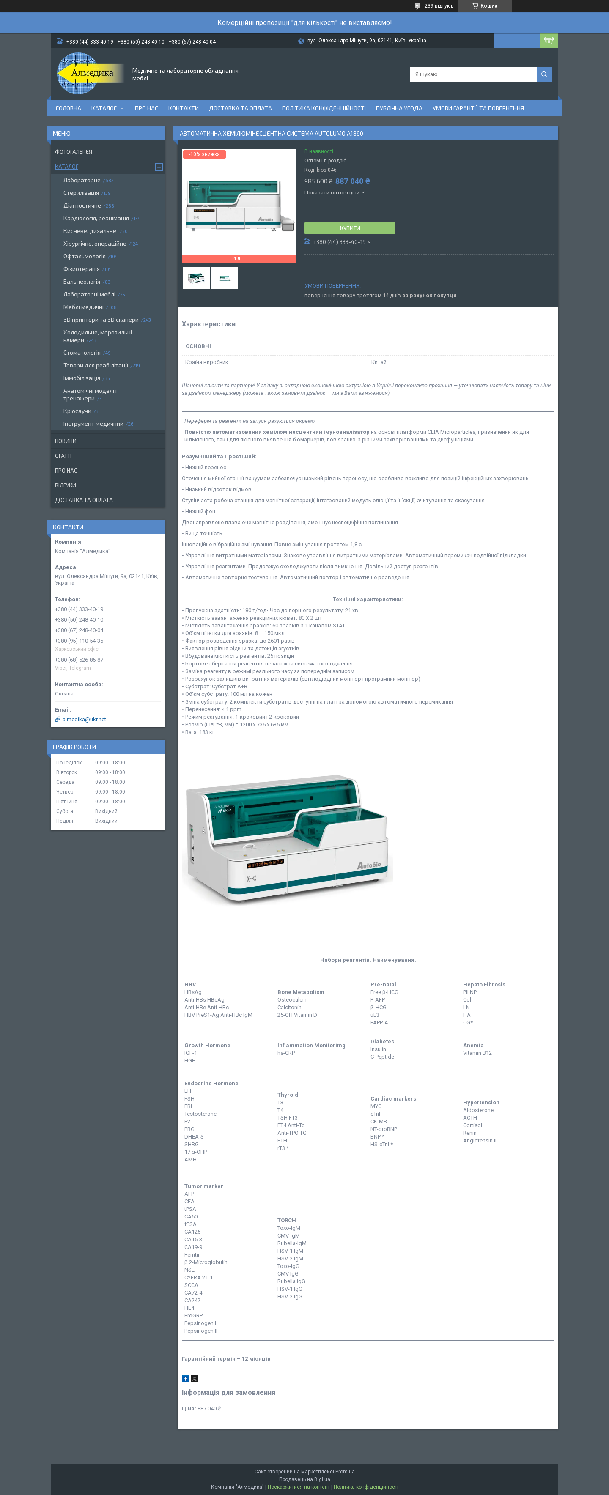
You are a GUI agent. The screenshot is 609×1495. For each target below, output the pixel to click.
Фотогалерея (73, 151)
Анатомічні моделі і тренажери (90, 394)
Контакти (183, 108)
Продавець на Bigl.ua (304, 1479)
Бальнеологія (81, 281)
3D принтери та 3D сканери (101, 319)
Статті (63, 455)
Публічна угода (399, 108)
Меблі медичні (83, 306)
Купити (350, 228)
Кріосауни (77, 410)
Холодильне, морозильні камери (97, 336)
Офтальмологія (84, 256)
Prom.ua (345, 1472)
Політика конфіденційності (324, 108)
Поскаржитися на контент (299, 1487)
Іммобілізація (81, 377)
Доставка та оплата (240, 108)
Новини (66, 441)
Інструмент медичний (93, 423)
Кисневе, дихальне (90, 230)
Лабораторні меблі (89, 294)
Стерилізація (81, 192)
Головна (68, 108)
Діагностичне (82, 205)
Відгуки (65, 485)
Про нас (146, 108)
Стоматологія (82, 352)
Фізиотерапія (81, 268)
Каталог (104, 108)
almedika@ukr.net (84, 719)
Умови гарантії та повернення (478, 108)
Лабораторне (82, 179)
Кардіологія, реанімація (96, 218)
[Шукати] (544, 74)
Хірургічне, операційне (94, 243)
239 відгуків (439, 6)
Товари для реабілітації (95, 365)
